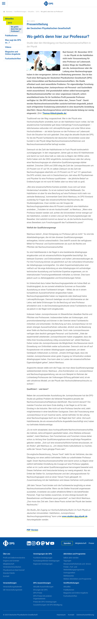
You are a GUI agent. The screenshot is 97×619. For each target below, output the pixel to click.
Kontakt (6, 576)
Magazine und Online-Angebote (12, 52)
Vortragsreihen (69, 573)
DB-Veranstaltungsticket (12, 590)
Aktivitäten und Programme (74, 554)
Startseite (7, 11)
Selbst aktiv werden (71, 558)
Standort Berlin (9, 573)
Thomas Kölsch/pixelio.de (54, 113)
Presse (91, 543)
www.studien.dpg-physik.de (74, 516)
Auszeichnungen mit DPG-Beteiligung (47, 605)
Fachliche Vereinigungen (42, 558)
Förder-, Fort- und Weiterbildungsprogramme (73, 568)
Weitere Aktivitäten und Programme (77, 579)
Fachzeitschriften (13, 58)
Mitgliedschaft (80, 543)
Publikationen (11, 35)
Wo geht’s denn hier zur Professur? (16, 29)
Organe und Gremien (11, 561)
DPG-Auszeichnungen (42, 583)
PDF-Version (32, 530)
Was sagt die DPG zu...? (13, 41)
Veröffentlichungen (20, 11)
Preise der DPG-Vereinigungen (45, 602)
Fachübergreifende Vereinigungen (46, 561)
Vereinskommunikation (12, 567)
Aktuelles (31, 11)
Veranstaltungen (10, 583)
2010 (37, 11)
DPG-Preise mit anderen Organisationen (42, 597)
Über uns (6, 554)
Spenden (67, 543)
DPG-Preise (37, 593)
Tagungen (67, 561)
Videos (8, 47)
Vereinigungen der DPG (42, 554)
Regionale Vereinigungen (43, 564)
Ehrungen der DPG (40, 590)
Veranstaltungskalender (12, 587)
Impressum (61, 615)
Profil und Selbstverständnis (14, 558)
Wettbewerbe (68, 576)
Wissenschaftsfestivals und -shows (77, 564)
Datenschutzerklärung (85, 615)
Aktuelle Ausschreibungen (43, 587)
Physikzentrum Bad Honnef (14, 570)
